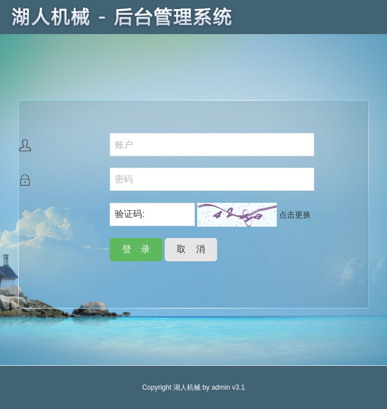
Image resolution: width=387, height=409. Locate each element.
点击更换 (295, 214)
